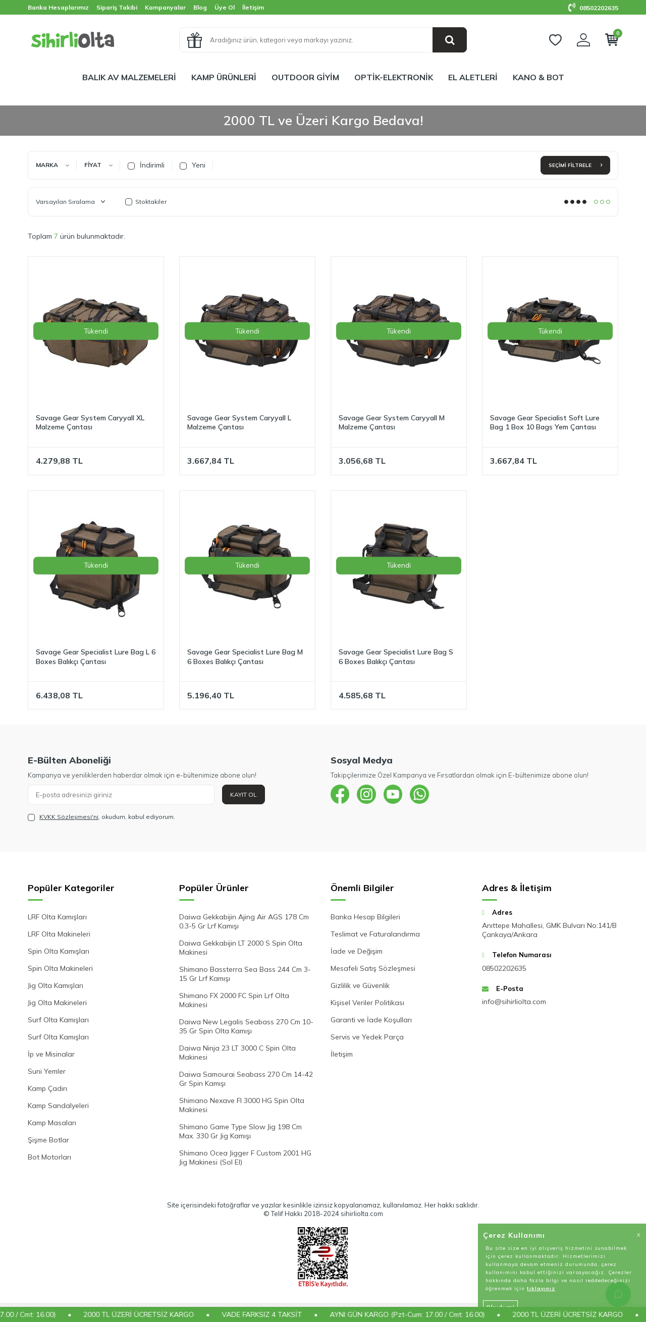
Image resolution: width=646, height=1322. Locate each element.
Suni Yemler (47, 1071)
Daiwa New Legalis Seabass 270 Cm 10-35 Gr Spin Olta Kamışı (246, 1026)
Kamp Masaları (52, 1122)
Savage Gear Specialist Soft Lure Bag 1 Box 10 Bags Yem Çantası (545, 422)
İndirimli (146, 165)
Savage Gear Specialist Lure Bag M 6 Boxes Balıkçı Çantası (245, 656)
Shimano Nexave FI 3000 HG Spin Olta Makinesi (241, 1105)
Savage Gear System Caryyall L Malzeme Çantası (239, 422)
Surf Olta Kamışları (58, 1019)
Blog (200, 7)
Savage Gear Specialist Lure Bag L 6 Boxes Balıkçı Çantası (95, 656)
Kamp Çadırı (47, 1088)
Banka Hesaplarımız (58, 7)
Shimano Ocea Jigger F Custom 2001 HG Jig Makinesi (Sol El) (245, 1157)
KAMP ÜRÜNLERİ (223, 77)
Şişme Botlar (48, 1139)
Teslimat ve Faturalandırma (375, 934)
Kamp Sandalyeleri (58, 1105)
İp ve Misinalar (51, 1054)
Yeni (192, 165)
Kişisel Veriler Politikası (367, 1002)
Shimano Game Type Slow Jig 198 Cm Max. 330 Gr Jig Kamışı (240, 1131)
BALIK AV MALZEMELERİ (129, 77)
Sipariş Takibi (116, 7)
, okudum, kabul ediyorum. (101, 817)
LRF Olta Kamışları (57, 916)
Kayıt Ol (243, 794)
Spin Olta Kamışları (58, 951)
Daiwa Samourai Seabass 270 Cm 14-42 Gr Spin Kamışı (246, 1079)
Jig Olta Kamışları (55, 985)
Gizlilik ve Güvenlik (360, 985)
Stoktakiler (146, 201)
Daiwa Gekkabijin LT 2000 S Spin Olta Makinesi (240, 948)
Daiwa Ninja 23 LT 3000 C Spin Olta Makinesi (237, 1052)
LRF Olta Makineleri (59, 934)
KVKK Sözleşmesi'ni (68, 816)
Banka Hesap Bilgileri (365, 916)
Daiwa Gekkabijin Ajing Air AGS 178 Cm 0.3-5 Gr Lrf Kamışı (244, 921)
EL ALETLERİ (473, 77)
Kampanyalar (165, 7)
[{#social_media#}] (341, 795)
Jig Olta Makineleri (57, 1002)
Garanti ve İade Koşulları (371, 1019)
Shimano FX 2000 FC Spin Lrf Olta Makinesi (234, 1000)
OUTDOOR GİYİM (305, 77)
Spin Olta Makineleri (60, 968)
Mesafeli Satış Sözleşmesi (373, 968)
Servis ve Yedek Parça (367, 1036)
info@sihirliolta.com (514, 1001)
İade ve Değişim (357, 951)
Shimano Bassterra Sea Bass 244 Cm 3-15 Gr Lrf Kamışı (245, 974)
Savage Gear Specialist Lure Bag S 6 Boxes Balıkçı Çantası (396, 656)
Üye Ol (224, 7)
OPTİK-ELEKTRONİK (393, 77)
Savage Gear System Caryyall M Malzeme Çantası (392, 422)
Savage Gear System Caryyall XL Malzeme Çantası (90, 422)
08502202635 (593, 8)
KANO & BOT (538, 77)
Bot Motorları (49, 1157)
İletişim (253, 7)
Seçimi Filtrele (575, 165)
